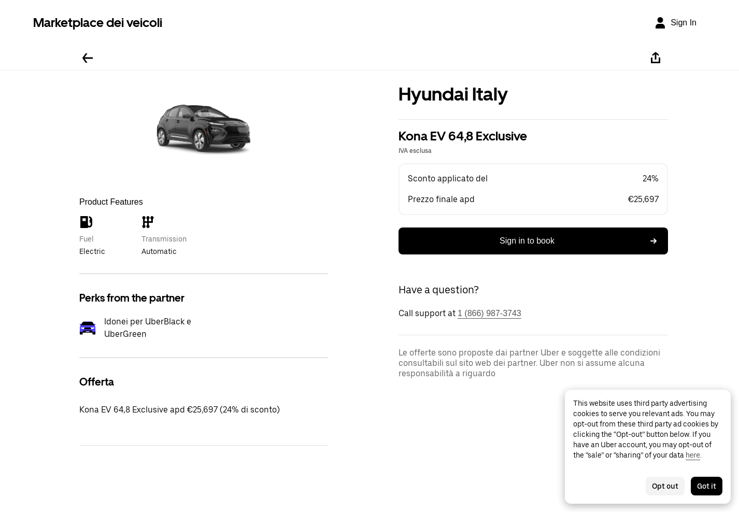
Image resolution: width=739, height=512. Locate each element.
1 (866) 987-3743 (489, 313)
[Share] (655, 58)
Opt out (665, 486)
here (693, 455)
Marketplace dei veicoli (97, 22)
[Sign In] (675, 22)
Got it (706, 486)
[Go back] (87, 58)
